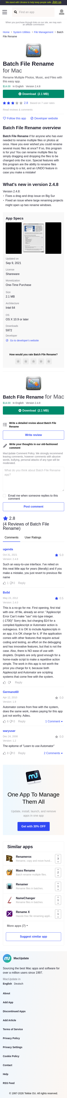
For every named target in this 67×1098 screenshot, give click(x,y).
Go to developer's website (22, 340)
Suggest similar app (33, 936)
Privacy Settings (12, 1047)
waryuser (9, 731)
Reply (22, 583)
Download (33, 94)
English (7, 983)
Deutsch (18, 983)
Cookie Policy (11, 1056)
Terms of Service (13, 1029)
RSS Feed (8, 1083)
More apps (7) (16, 926)
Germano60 (11, 692)
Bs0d (6, 592)
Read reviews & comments (18, 109)
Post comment (33, 506)
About (6, 993)
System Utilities (21, 32)
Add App (8, 1002)
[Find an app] (15, 12)
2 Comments (53, 753)
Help (5, 1074)
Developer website (44, 118)
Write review (33, 435)
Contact (7, 1065)
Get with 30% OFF (33, 826)
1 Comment (54, 721)
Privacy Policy (11, 1038)
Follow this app (14, 118)
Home (6, 32)
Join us (56, 2)
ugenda (8, 549)
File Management (43, 32)
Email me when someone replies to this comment (33, 497)
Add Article (9, 1020)
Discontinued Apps (14, 1011)
